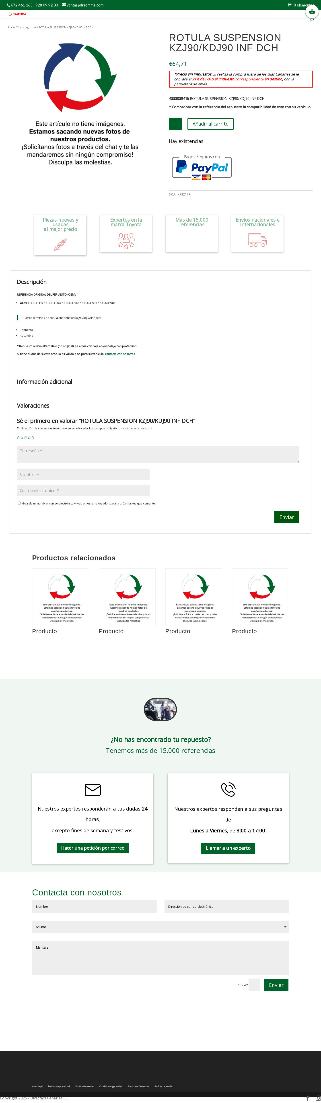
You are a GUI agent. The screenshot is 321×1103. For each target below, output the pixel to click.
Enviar (287, 517)
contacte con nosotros (120, 354)
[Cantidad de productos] (175, 124)
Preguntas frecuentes (138, 1086)
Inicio (11, 27)
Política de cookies (84, 1086)
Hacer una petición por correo (92, 848)
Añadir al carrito (210, 124)
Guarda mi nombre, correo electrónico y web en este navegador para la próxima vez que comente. (89, 503)
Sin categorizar (26, 27)
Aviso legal (37, 1086)
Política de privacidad (59, 1086)
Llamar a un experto (228, 848)
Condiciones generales (110, 1086)
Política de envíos (164, 1086)
